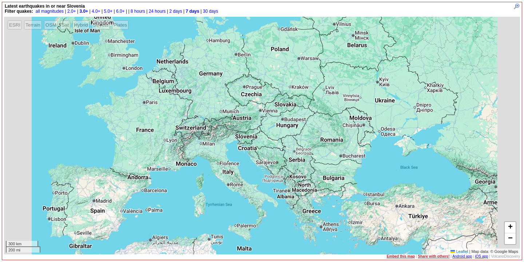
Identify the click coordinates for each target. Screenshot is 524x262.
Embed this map (401, 256)
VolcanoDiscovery (505, 256)
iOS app (481, 256)
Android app (462, 256)
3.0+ (83, 11)
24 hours (157, 11)
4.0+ (96, 11)
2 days (175, 11)
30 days (210, 11)
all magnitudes (50, 11)
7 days (192, 11)
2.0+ (71, 11)
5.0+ (108, 11)
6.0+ (120, 11)
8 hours (138, 11)
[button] (510, 227)
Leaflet (459, 251)
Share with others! (433, 256)
